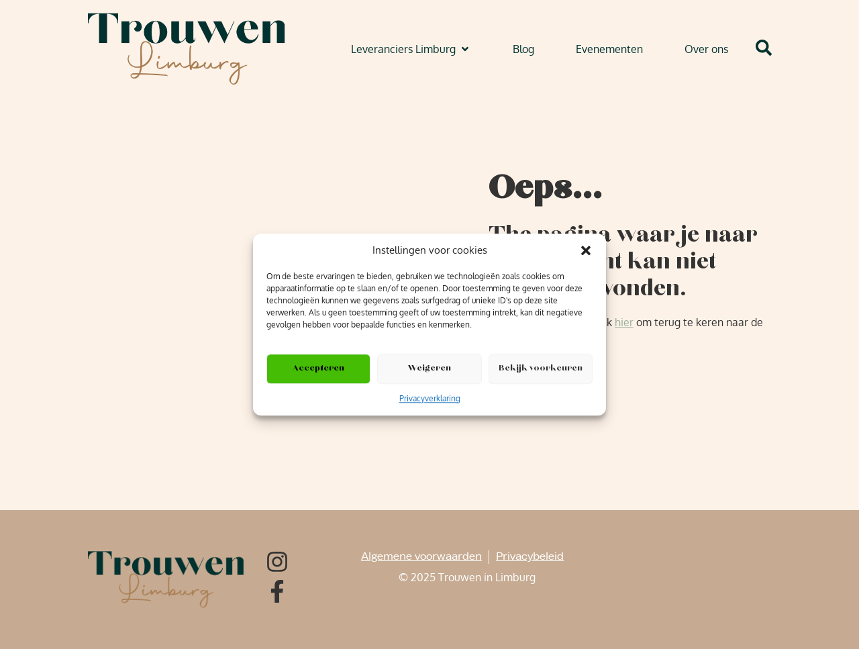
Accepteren (318, 369)
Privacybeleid (530, 556)
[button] (586, 250)
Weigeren (429, 369)
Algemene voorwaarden (421, 556)
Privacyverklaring (429, 398)
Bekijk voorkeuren (541, 369)
